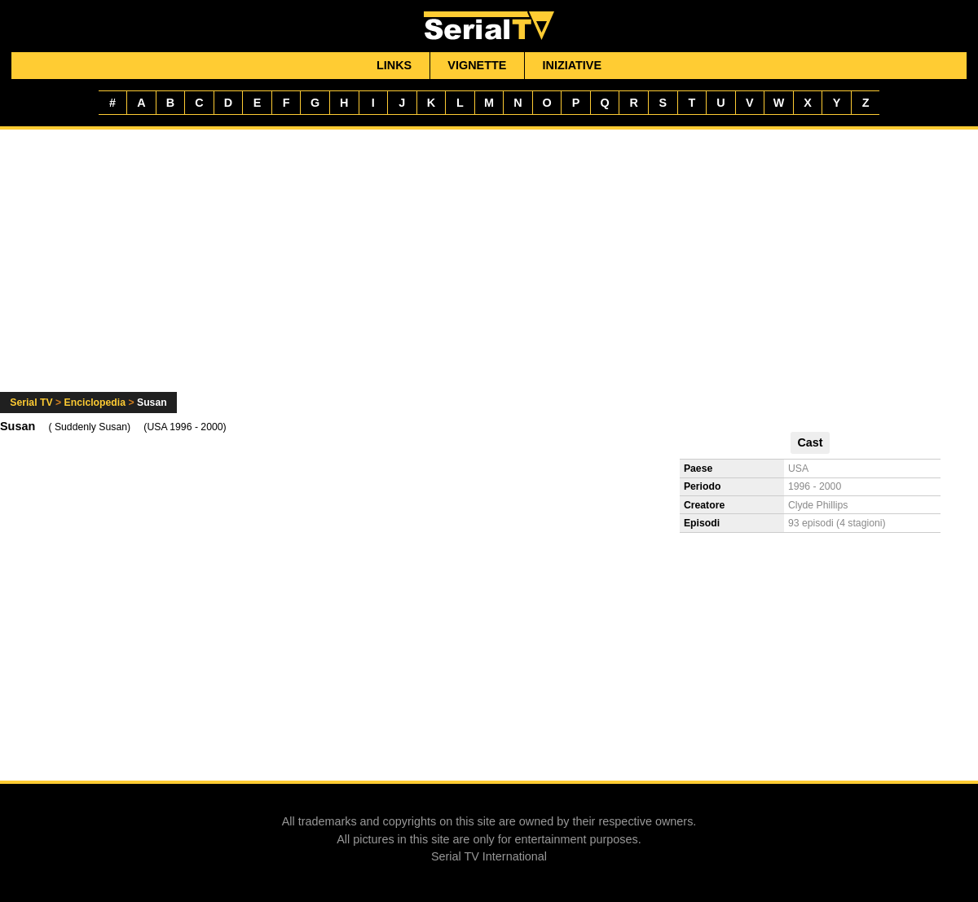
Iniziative (572, 65)
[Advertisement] (489, 270)
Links (394, 65)
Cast (809, 442)
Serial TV (31, 402)
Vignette (476, 65)
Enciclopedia (95, 402)
